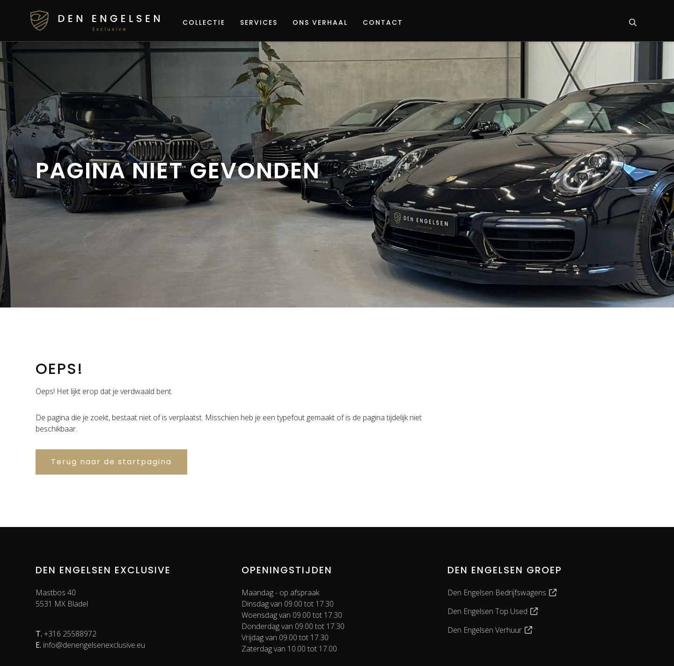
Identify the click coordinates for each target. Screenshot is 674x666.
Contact (383, 22)
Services (259, 22)
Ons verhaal (320, 22)
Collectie (204, 22)
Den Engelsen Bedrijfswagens (502, 592)
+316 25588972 (66, 634)
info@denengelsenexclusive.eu (90, 645)
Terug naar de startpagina (111, 461)
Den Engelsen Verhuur (490, 630)
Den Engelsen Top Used (493, 611)
